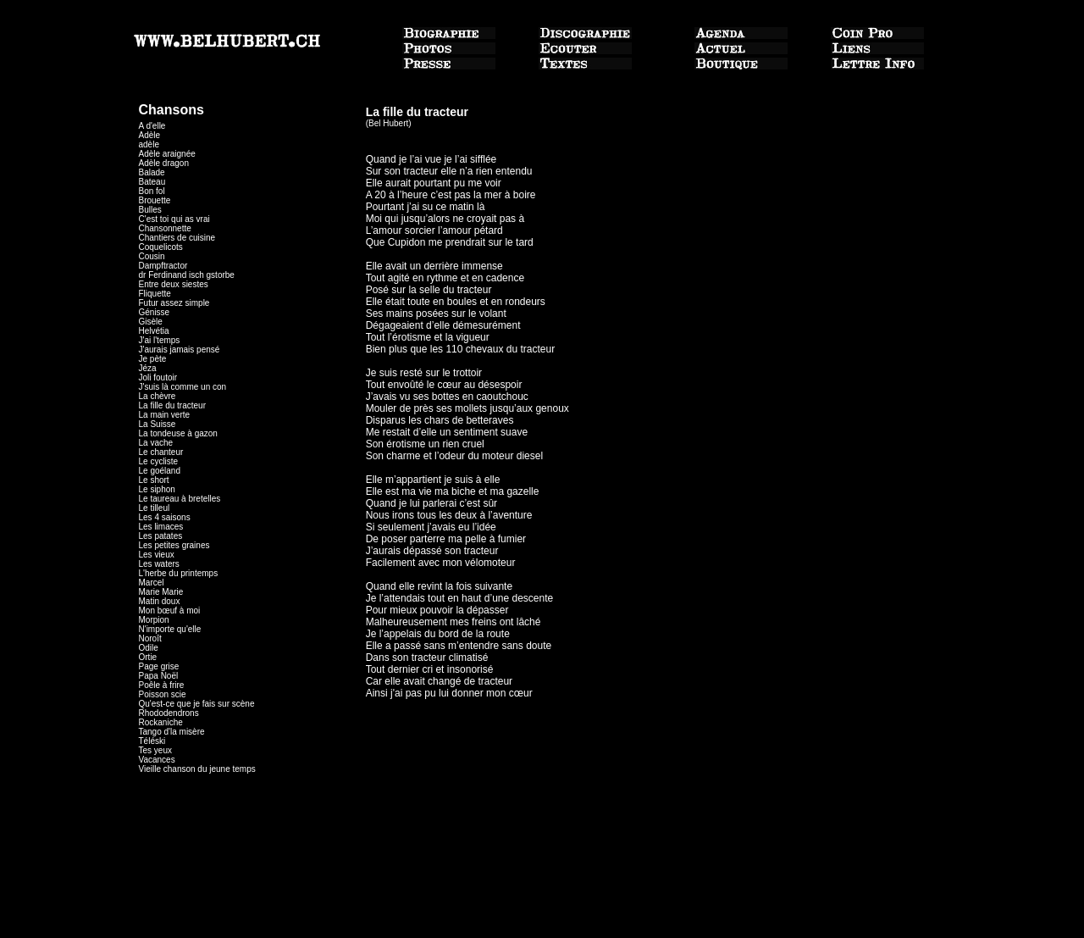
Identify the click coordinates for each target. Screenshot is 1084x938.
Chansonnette (165, 228)
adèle (149, 144)
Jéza (148, 368)
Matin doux (159, 601)
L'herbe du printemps (178, 573)
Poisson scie (162, 694)
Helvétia (154, 331)
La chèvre (157, 396)
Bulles (150, 209)
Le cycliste (159, 461)
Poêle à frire (162, 685)
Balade (152, 172)
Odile (148, 647)
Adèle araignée (167, 153)
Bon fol (152, 191)
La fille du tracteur (173, 405)
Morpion (154, 619)
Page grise (159, 666)
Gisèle (151, 321)
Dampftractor (163, 265)
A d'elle (152, 125)
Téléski (152, 741)
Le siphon (157, 489)
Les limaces (161, 526)
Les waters (159, 564)
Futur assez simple (174, 303)
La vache (156, 442)
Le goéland (160, 470)
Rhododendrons (169, 713)
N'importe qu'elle (170, 629)
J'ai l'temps (159, 340)
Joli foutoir (160, 377)
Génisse (154, 312)
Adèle (150, 135)
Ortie (148, 657)
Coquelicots (161, 247)
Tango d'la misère (172, 731)
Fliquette (155, 293)
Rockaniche (161, 722)
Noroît (150, 638)
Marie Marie (161, 592)
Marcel (151, 582)
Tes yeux (155, 750)
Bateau (152, 181)
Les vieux (156, 554)
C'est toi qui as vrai (174, 219)
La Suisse (157, 424)
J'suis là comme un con (183, 386)
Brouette (155, 200)
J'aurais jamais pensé (179, 349)
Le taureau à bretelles (180, 498)
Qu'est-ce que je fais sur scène (197, 703)
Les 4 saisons (165, 517)
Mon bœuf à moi (170, 610)
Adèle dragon (164, 163)
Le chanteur (161, 452)
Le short (154, 480)
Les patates (161, 536)
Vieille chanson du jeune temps (197, 769)
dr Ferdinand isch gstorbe (187, 275)
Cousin (152, 256)
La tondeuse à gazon (178, 433)
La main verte (165, 414)
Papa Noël (159, 675)
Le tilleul (154, 508)
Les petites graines (174, 545)
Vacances (157, 759)
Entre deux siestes (173, 284)
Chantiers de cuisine (177, 237)
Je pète (153, 359)
